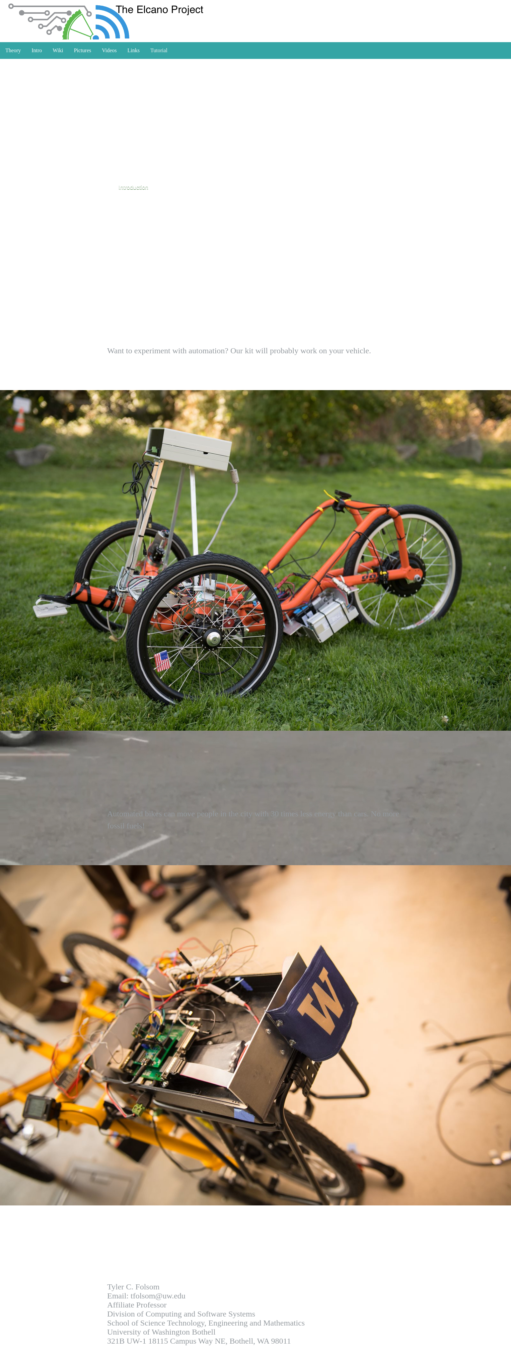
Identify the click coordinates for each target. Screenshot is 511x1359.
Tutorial (158, 50)
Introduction (133, 187)
